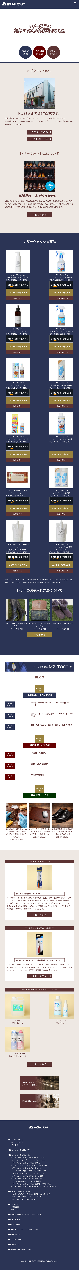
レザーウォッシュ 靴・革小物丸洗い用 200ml (61, 383)
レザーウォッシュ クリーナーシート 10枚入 (28, 1178)
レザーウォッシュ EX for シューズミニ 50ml (27, 1173)
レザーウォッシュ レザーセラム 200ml (18, 330)
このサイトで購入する (18, 292)
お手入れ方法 (15, 1219)
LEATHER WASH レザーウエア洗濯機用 (26, 1181)
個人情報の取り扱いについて (20, 1249)
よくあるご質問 (15, 1239)
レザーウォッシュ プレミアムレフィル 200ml (61, 437)
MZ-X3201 (15, 1207)
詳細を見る (17, 298)
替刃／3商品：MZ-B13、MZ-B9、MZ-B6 (27, 1196)
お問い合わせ (15, 1244)
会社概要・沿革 (39, 139)
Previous (5, 822)
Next (73, 822)
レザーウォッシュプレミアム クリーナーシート (17, 491)
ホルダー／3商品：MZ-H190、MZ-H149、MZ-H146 (31, 1194)
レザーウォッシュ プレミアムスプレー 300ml (61, 276)
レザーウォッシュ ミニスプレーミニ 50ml (26, 1168)
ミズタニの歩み (39, 132)
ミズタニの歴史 (17, 1142)
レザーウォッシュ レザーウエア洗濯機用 (61, 491)
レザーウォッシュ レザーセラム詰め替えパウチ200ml (31, 1184)
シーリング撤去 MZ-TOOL (20, 1191)
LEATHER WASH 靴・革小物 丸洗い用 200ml (29, 1170)
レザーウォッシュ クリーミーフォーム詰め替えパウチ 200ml (61, 547)
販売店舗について (16, 1234)
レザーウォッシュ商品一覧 (20, 1155)
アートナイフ (15, 1204)
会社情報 (15, 1145)
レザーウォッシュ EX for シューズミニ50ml (18, 437)
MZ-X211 (15, 1209)
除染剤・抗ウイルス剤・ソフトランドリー (25, 1214)
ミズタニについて (16, 1139)
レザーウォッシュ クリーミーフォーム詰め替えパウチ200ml (34, 1186)
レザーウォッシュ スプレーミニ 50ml (17, 383)
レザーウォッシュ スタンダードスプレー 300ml (61, 330)
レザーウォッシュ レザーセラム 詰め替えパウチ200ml (17, 547)
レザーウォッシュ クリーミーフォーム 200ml (17, 276)
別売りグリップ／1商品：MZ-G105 (24, 1199)
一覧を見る (39, 634)
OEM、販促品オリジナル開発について (24, 1229)
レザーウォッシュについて (20, 1150)
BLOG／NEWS (15, 1224)
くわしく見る (39, 214)
